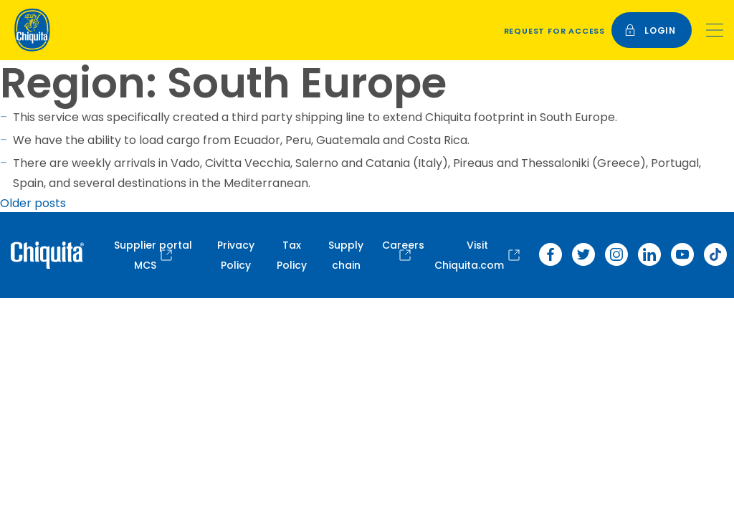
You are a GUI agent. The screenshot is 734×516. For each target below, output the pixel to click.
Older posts (33, 203)
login (650, 30)
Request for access (554, 31)
